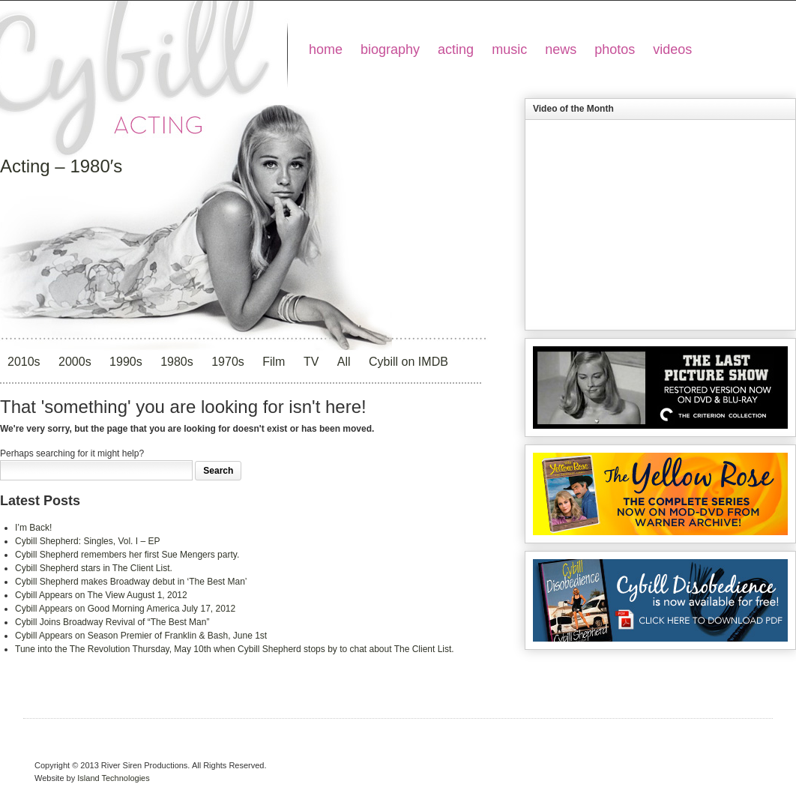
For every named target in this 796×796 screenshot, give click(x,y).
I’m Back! (33, 527)
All (344, 361)
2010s (23, 361)
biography (390, 49)
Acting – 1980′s (61, 166)
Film (273, 361)
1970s (227, 361)
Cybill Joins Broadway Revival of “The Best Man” (112, 622)
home (326, 49)
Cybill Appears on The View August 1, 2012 (101, 595)
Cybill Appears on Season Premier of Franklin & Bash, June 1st (141, 635)
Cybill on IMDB (408, 361)
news (560, 49)
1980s (176, 361)
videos (672, 49)
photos (614, 49)
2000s (74, 361)
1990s (125, 361)
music (509, 49)
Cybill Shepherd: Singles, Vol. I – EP (87, 541)
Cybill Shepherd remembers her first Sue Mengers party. (127, 554)
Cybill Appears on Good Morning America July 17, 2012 (125, 608)
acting (456, 49)
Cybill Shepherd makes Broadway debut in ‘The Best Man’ (131, 581)
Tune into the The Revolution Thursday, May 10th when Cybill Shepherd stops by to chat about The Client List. (234, 649)
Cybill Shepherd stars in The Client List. (93, 568)
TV (311, 361)
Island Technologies (113, 778)
